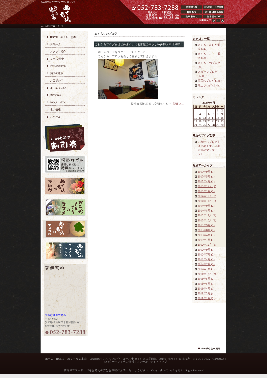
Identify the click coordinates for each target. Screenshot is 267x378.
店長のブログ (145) (210, 80)
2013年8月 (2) (206, 230)
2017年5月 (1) (206, 176)
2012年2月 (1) (206, 264)
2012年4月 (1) (206, 259)
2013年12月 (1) (207, 215)
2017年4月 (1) (206, 181)
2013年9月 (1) (206, 225)
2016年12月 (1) (207, 186)
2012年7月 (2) (206, 254)
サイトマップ (158, 361)
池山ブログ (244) (208, 85)
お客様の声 (183, 358)
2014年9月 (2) (206, 205)
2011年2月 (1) (206, 298)
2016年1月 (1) (206, 191)
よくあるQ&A (201, 358)
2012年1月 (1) (206, 269)
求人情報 (128, 361)
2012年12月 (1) (207, 244)
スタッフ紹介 (111, 358)
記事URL (179, 103)
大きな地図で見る (55, 315)
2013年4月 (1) (206, 235)
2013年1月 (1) (206, 239)
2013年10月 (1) (207, 220)
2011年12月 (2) (207, 273)
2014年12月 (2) (207, 196)
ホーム (49, 358)
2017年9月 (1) (206, 171)
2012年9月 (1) (206, 249)
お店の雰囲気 (148, 358)
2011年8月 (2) (206, 278)
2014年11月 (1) (207, 200)
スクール (142, 361)
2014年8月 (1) (206, 210)
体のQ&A (218, 358)
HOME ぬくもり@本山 (71, 358)
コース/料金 (130, 358)
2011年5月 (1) (206, 283)
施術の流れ (166, 358)
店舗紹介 (95, 358)
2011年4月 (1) (206, 288)
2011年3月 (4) (206, 293)
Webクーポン (112, 361)
